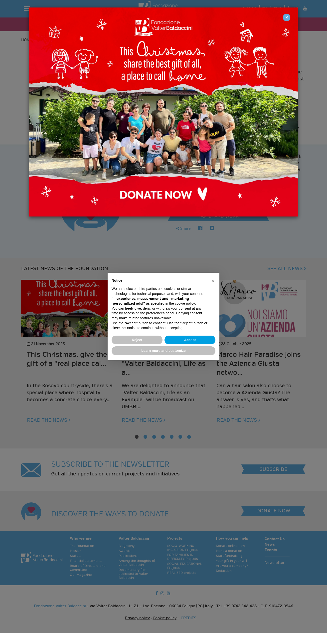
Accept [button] (190, 340)
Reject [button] (137, 340)
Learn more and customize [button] (163, 351)
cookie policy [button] (185, 303)
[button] (213, 281)
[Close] (286, 17)
